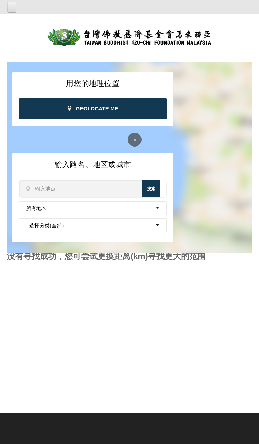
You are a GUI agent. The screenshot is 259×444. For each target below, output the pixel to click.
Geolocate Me (92, 108)
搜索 (151, 188)
